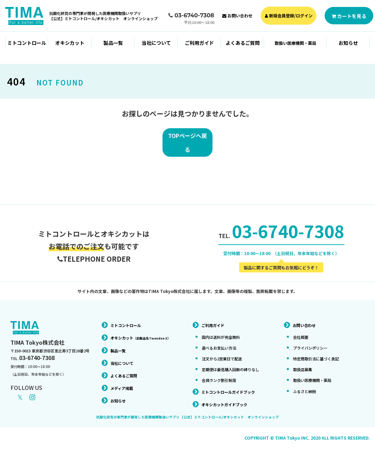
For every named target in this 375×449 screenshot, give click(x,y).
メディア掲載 (124, 391)
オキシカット (69, 42)
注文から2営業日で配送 (227, 352)
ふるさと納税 (307, 384)
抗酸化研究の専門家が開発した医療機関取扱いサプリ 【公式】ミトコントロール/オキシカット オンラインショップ (187, 417)
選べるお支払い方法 (223, 341)
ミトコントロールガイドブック (235, 390)
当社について (156, 42)
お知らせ (348, 42)
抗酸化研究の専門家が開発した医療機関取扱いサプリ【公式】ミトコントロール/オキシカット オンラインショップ (103, 15)
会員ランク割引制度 (223, 379)
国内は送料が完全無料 (226, 330)
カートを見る (349, 16)
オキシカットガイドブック (230, 403)
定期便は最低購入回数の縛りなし (231, 366)
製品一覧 (113, 42)
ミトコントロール (26, 42)
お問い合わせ (237, 15)
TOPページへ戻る (187, 144)
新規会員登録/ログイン (288, 15)
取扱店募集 (305, 363)
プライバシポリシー (315, 341)
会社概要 (302, 330)
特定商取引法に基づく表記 (322, 352)
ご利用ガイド (199, 42)
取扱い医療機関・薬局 (317, 373)
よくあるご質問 (243, 42)
